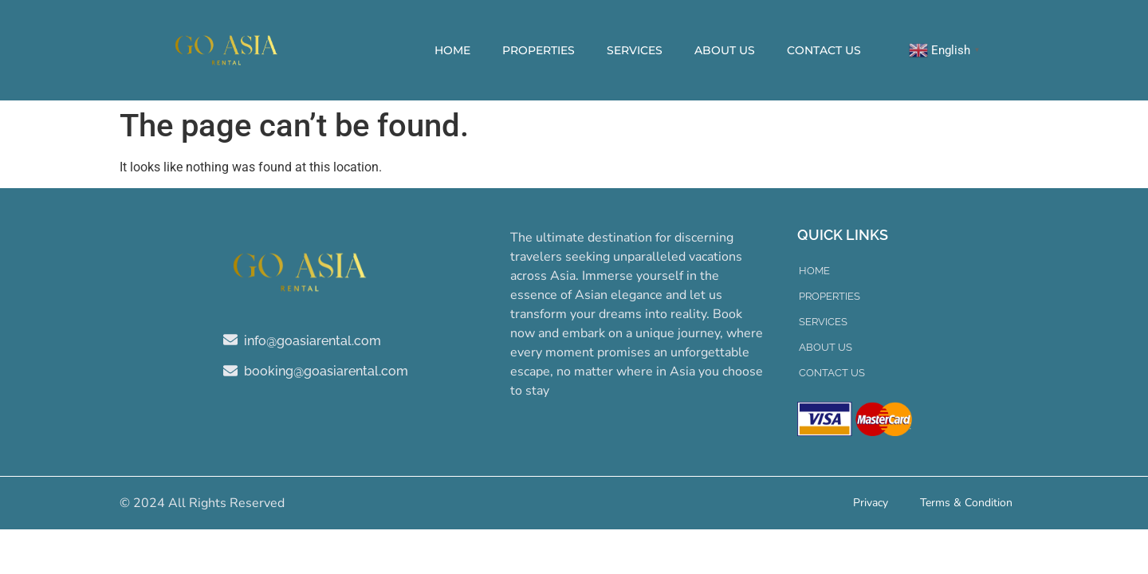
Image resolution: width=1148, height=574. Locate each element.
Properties (538, 50)
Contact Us (824, 50)
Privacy (870, 502)
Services (634, 50)
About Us (724, 50)
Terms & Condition (966, 502)
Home (452, 50)
